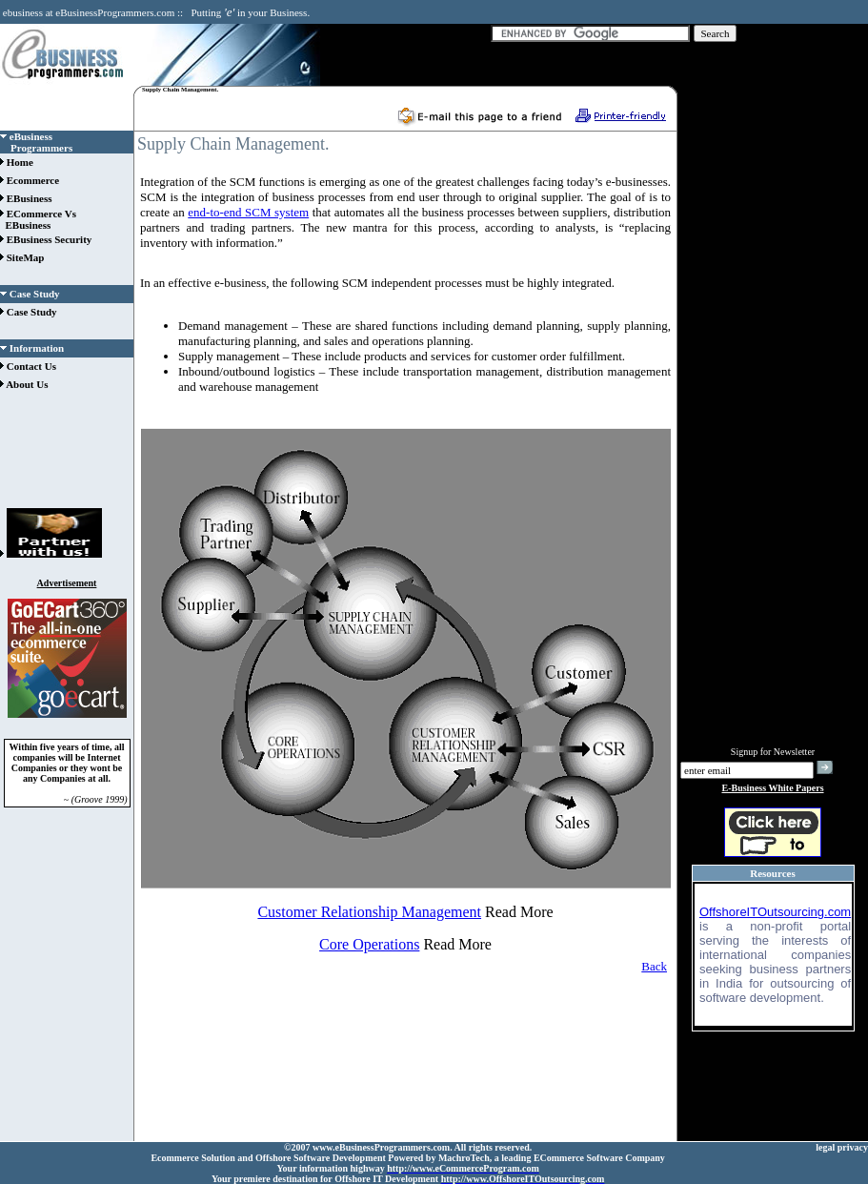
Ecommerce (29, 180)
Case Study (28, 311)
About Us (24, 384)
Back (654, 966)
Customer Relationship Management (369, 912)
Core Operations (369, 944)
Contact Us (28, 366)
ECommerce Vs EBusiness (38, 219)
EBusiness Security (45, 239)
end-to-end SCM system (248, 212)
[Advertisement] (67, 455)
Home (16, 162)
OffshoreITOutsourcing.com (775, 912)
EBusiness (25, 198)
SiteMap (22, 257)
